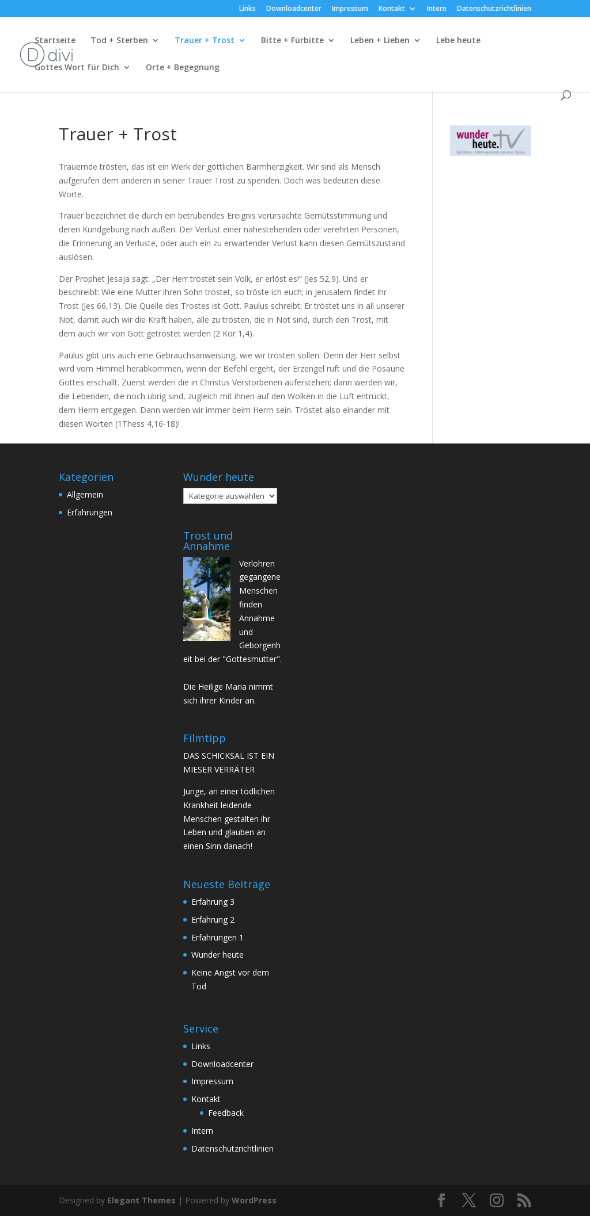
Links (247, 9)
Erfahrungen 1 (217, 937)
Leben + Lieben (380, 40)
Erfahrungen (89, 512)
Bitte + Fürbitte (292, 40)
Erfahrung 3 (213, 901)
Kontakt (392, 9)
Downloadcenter (294, 9)
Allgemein (85, 494)
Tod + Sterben (119, 40)
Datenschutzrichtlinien (494, 9)
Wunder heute (217, 954)
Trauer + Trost (205, 40)
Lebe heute (458, 40)
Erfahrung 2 (213, 919)
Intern (437, 9)
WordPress (254, 1200)
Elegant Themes (141, 1200)
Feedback (226, 1112)
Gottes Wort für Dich (77, 67)
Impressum (350, 9)
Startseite (55, 40)
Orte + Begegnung (183, 67)
